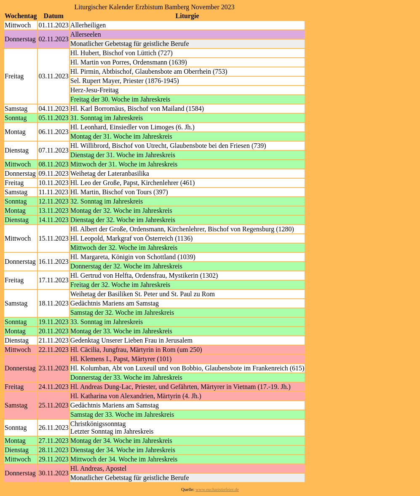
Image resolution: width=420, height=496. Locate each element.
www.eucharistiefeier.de (217, 489)
